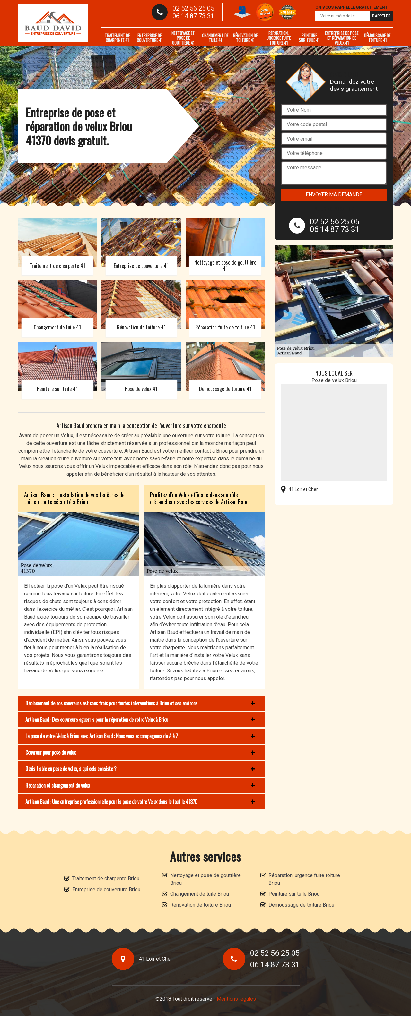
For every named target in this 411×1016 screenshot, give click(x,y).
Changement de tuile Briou (199, 894)
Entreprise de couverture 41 (149, 37)
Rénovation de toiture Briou (200, 905)
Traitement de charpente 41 (117, 37)
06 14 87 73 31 (193, 16)
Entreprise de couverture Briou (106, 889)
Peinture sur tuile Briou (293, 894)
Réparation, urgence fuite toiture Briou (304, 879)
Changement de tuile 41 (215, 37)
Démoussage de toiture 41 (377, 37)
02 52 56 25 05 (193, 8)
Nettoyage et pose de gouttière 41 (183, 38)
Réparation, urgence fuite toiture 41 (279, 38)
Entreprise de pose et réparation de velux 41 (341, 38)
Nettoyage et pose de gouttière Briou (205, 879)
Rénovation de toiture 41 (245, 37)
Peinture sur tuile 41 (309, 37)
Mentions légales (236, 999)
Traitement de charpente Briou (105, 878)
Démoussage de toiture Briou (301, 905)
